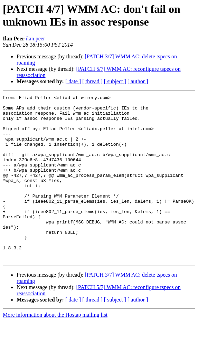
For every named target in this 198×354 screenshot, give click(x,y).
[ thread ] (92, 81)
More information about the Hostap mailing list (55, 348)
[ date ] (73, 81)
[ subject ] (115, 81)
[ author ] (138, 81)
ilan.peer (35, 38)
